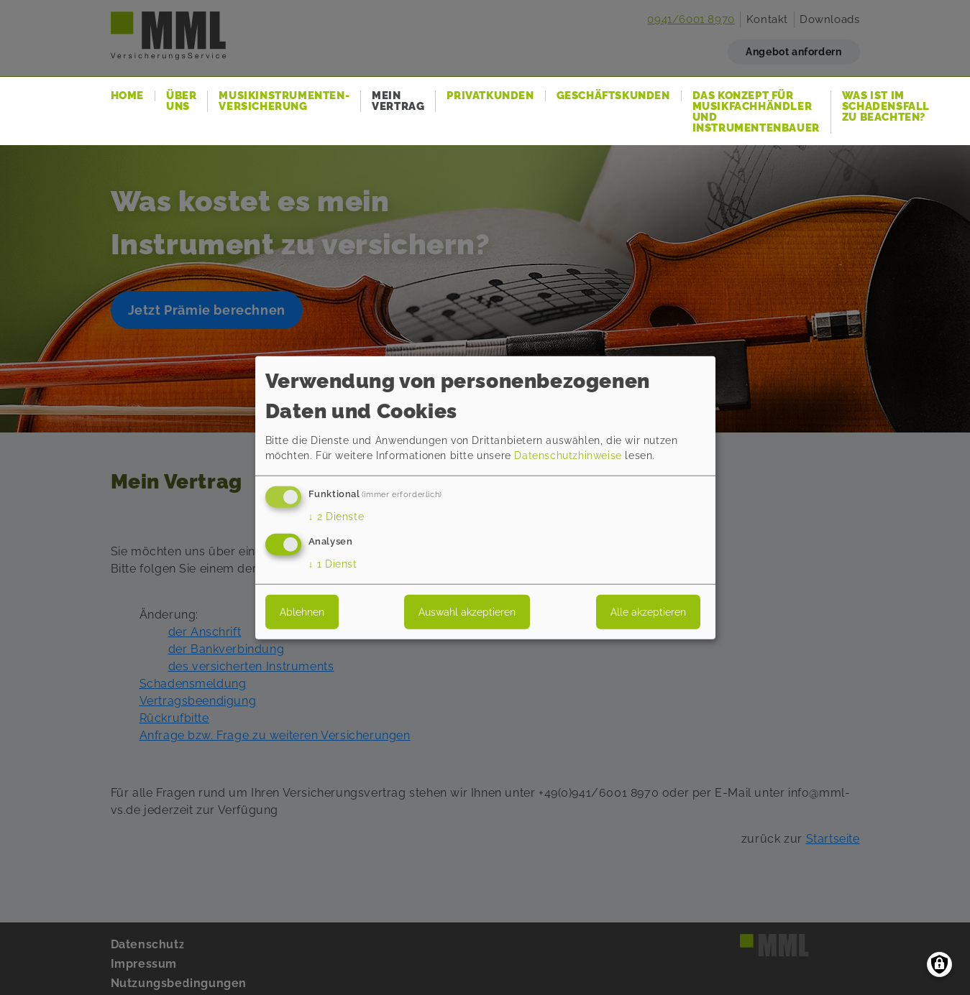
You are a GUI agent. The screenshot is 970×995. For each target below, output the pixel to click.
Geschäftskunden (613, 96)
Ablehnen (302, 612)
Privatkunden (490, 96)
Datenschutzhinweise (567, 455)
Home (127, 96)
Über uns (181, 101)
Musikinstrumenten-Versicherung (284, 101)
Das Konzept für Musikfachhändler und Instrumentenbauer (756, 112)
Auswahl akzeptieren (467, 612)
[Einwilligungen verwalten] (939, 964)
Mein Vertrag (398, 101)
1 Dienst (332, 564)
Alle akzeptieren (648, 612)
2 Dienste (336, 516)
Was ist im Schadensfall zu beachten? (886, 107)
